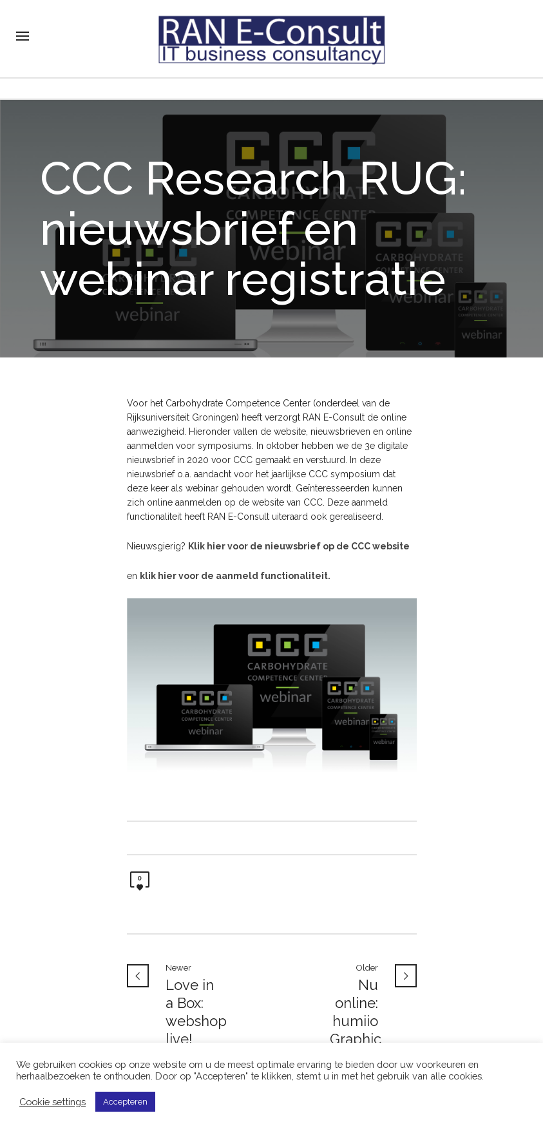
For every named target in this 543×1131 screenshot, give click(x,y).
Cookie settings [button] (52, 1101)
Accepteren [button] (125, 1102)
